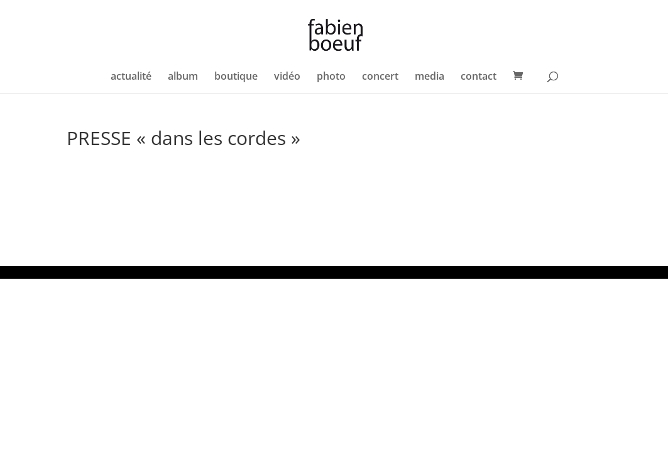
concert (380, 77)
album (183, 77)
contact (478, 77)
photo (331, 77)
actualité (131, 77)
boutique (236, 77)
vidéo (287, 77)
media (429, 77)
